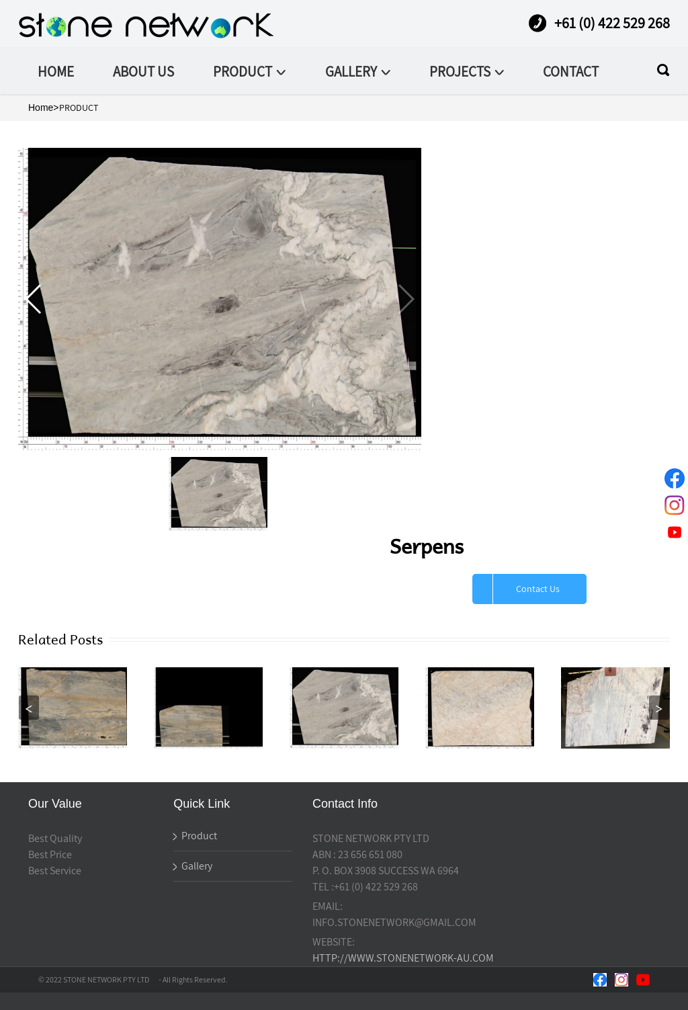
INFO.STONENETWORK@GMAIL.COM (394, 922)
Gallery (192, 866)
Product (195, 836)
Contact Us (538, 589)
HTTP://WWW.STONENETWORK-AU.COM (403, 958)
